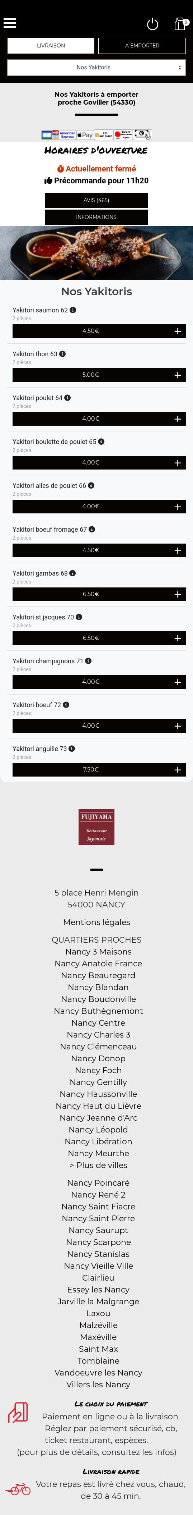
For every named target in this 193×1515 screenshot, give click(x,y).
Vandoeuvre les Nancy (98, 1373)
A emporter (142, 45)
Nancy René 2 (98, 1195)
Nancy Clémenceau (98, 1047)
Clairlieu (98, 1278)
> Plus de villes (98, 1165)
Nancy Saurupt (98, 1230)
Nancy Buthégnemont (98, 1011)
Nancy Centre (98, 1023)
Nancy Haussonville (98, 1094)
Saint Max (98, 1349)
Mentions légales (96, 922)
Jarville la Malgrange (98, 1301)
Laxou (98, 1313)
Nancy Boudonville (98, 999)
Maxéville (98, 1337)
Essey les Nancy (98, 1290)
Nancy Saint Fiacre (98, 1207)
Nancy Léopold (98, 1130)
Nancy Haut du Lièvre (98, 1106)
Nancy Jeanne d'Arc (98, 1118)
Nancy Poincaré (98, 1183)
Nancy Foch (98, 1070)
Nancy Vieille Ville (98, 1266)
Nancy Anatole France (98, 964)
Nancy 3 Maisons (98, 952)
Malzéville (98, 1325)
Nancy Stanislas (98, 1254)
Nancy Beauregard (98, 975)
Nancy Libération (98, 1141)
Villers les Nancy (98, 1385)
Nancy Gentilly (98, 1082)
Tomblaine (98, 1361)
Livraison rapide (111, 1471)
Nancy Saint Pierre (98, 1218)
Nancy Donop (98, 1058)
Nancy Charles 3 (98, 1035)
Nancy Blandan (98, 987)
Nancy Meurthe (98, 1153)
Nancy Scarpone (98, 1242)
